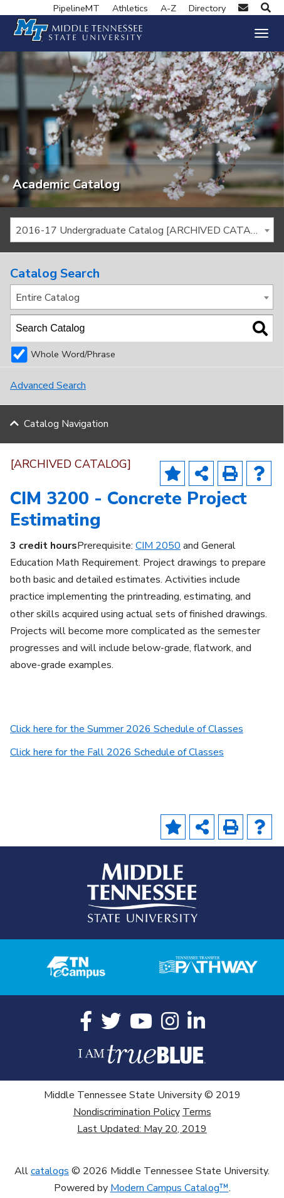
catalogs (50, 1172)
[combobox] (142, 230)
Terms (196, 1113)
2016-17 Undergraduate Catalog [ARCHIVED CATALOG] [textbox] (144, 231)
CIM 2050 (158, 547)
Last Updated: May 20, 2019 (142, 1130)
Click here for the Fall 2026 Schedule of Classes (117, 753)
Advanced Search (48, 387)
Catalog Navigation (66, 425)
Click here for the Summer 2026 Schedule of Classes (126, 730)
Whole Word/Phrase (73, 355)
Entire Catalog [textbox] (48, 298)
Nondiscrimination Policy (126, 1113)
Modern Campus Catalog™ (169, 1189)
